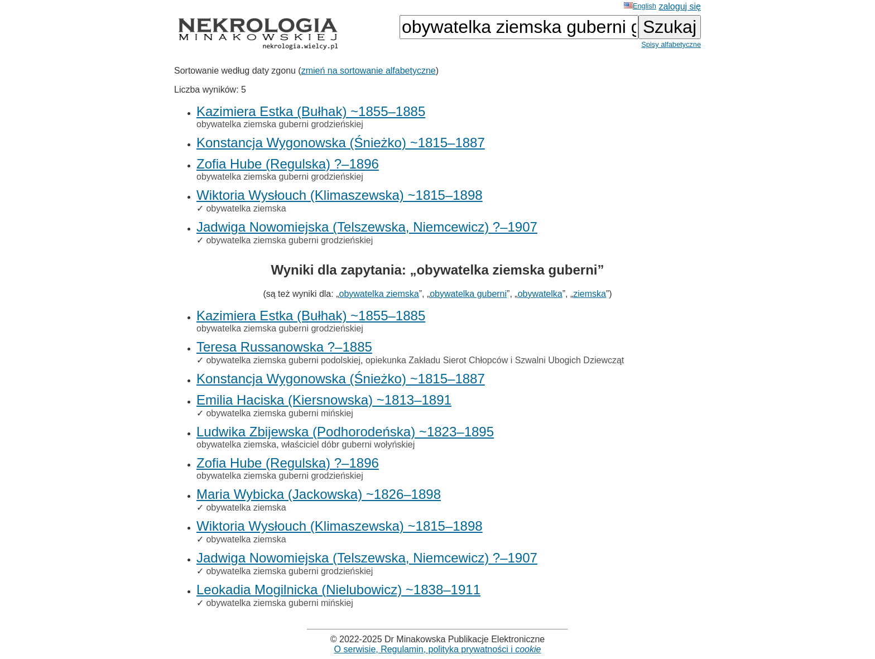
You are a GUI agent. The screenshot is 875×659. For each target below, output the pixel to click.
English (640, 6)
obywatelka (540, 294)
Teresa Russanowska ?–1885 (284, 346)
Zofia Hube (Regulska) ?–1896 (287, 163)
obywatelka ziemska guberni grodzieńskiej (279, 124)
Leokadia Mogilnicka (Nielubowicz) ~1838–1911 (338, 589)
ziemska (589, 294)
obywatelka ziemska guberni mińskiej (279, 413)
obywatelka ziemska (246, 208)
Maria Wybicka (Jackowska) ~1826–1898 (318, 494)
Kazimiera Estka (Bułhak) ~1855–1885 (310, 111)
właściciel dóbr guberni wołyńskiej (348, 444)
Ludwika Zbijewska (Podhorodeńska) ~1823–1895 (345, 431)
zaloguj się (679, 6)
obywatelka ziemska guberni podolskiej (283, 360)
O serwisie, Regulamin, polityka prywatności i (437, 649)
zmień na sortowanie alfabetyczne (368, 70)
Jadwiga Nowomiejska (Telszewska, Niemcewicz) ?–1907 (366, 226)
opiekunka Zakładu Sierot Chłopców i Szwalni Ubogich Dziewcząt (495, 360)
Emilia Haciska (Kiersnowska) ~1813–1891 (323, 399)
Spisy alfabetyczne (671, 44)
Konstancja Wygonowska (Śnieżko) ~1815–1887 (340, 142)
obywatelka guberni (468, 294)
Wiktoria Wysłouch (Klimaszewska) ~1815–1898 (339, 195)
